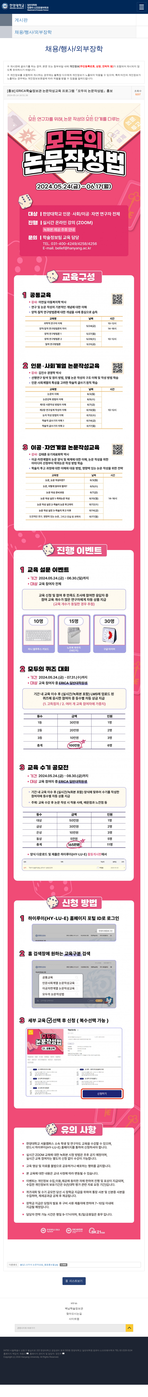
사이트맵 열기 (141, 7)
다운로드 (13, 1264)
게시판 (21, 19)
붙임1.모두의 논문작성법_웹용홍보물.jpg (39, 1264)
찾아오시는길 (74, 1313)
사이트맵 (74, 1318)
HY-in (74, 1303)
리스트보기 (75, 1280)
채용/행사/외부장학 (33, 32)
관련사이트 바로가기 (26, 1328)
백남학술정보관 (74, 1308)
